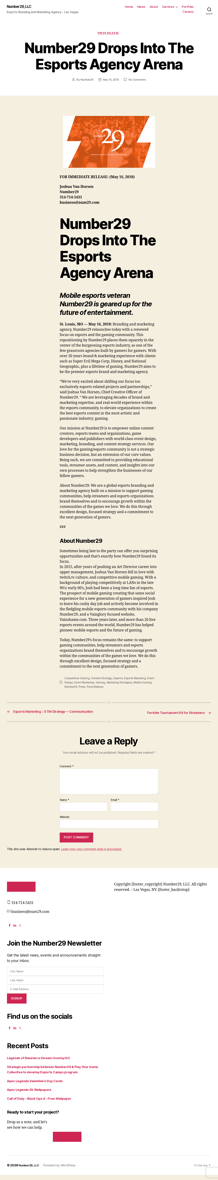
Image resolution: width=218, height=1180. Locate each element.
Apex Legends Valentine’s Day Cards (38, 1086)
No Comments (138, 81)
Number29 (86, 81)
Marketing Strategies (120, 683)
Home (129, 7)
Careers (188, 12)
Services (168, 7)
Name (64, 805)
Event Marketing (84, 683)
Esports (119, 679)
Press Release (109, 34)
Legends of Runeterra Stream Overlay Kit (42, 1063)
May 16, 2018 (111, 81)
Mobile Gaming (144, 683)
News (141, 7)
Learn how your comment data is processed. (91, 854)
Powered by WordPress (61, 1170)
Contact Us (21, 891)
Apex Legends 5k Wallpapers (32, 1095)
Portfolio (188, 7)
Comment (67, 771)
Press (82, 687)
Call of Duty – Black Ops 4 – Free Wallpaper (43, 1103)
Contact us (67, 1142)
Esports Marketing (137, 679)
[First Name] (55, 976)
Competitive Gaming (77, 679)
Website (64, 822)
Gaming (101, 683)
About (154, 7)
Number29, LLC (21, 7)
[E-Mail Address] (55, 994)
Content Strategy (102, 679)
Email (115, 805)
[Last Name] (55, 985)
